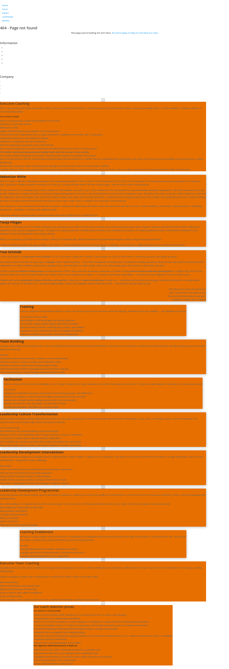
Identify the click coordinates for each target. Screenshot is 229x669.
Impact (5, 13)
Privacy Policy (10, 55)
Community (7, 16)
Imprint (7, 59)
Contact (8, 47)
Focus (5, 9)
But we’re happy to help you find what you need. (135, 32)
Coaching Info (10, 63)
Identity (5, 20)
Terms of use (10, 51)
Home (5, 5)
